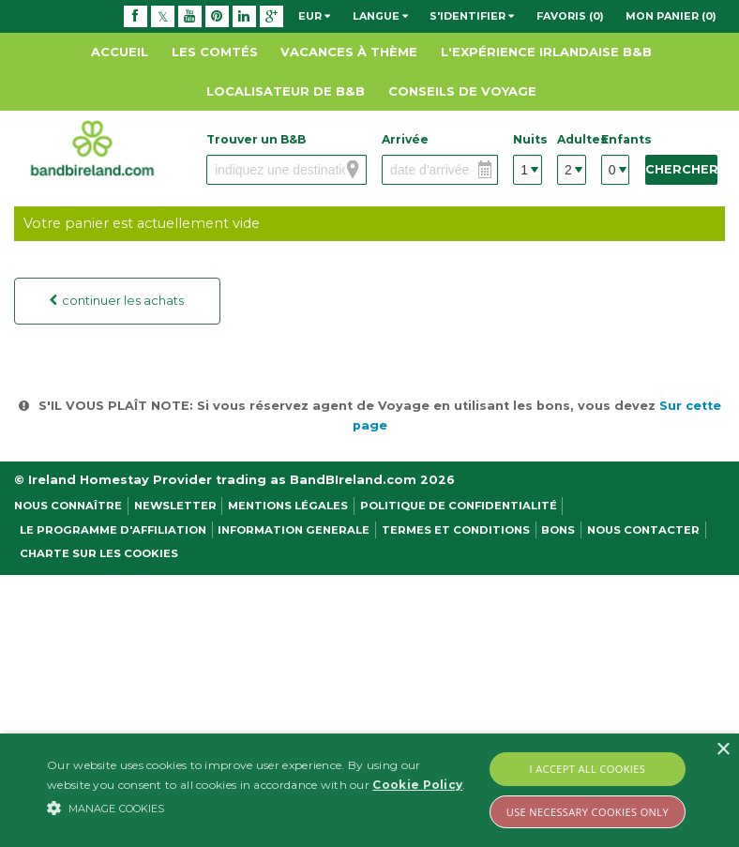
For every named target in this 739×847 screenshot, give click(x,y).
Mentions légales (288, 505)
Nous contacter (643, 530)
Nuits (527, 139)
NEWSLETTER (175, 505)
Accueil (119, 51)
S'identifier (472, 16)
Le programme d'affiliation (113, 530)
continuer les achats (119, 301)
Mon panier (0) (671, 16)
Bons (558, 530)
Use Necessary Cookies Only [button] (587, 812)
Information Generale (294, 530)
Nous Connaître (68, 505)
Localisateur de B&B (285, 90)
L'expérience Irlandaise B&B (546, 51)
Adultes (571, 139)
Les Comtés (215, 51)
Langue (380, 16)
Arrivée (405, 139)
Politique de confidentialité (458, 505)
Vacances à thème (348, 51)
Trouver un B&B (256, 139)
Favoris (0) (570, 16)
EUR (314, 16)
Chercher (681, 169)
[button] (256, 807)
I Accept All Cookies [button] (588, 769)
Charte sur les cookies (99, 553)
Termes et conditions (456, 530)
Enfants (615, 139)
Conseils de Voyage (462, 90)
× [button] (723, 750)
